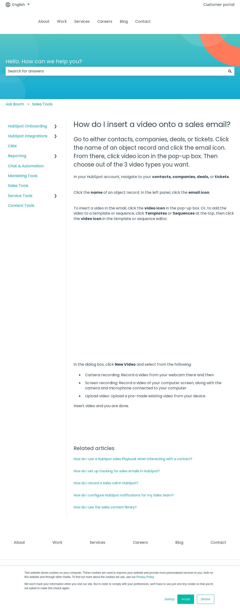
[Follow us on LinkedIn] (210, 542)
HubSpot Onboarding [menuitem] (27, 126)
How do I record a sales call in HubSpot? (106, 450)
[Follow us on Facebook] (189, 542)
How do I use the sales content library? (105, 474)
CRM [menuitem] (12, 146)
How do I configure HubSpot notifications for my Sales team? (124, 463)
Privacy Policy (145, 577)
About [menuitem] (19, 510)
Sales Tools (42, 104)
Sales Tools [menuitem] (18, 185)
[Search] (229, 71)
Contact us (219, 21)
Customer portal (218, 4)
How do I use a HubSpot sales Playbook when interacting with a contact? (133, 426)
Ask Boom (15, 104)
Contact (143, 21)
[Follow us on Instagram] (199, 542)
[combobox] (115, 71)
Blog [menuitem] (179, 510)
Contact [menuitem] (218, 510)
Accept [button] (185, 599)
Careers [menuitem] (140, 510)
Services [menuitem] (97, 510)
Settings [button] (170, 599)
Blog (124, 21)
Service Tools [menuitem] (20, 195)
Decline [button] (205, 599)
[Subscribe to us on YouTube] (230, 542)
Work (62, 21)
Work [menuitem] (57, 510)
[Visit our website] (220, 542)
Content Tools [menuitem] (21, 205)
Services (82, 21)
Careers (104, 21)
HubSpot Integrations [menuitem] (27, 136)
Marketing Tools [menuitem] (23, 176)
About (43, 21)
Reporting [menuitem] (17, 156)
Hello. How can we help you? (44, 61)
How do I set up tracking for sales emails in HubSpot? (117, 438)
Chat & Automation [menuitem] (26, 166)
